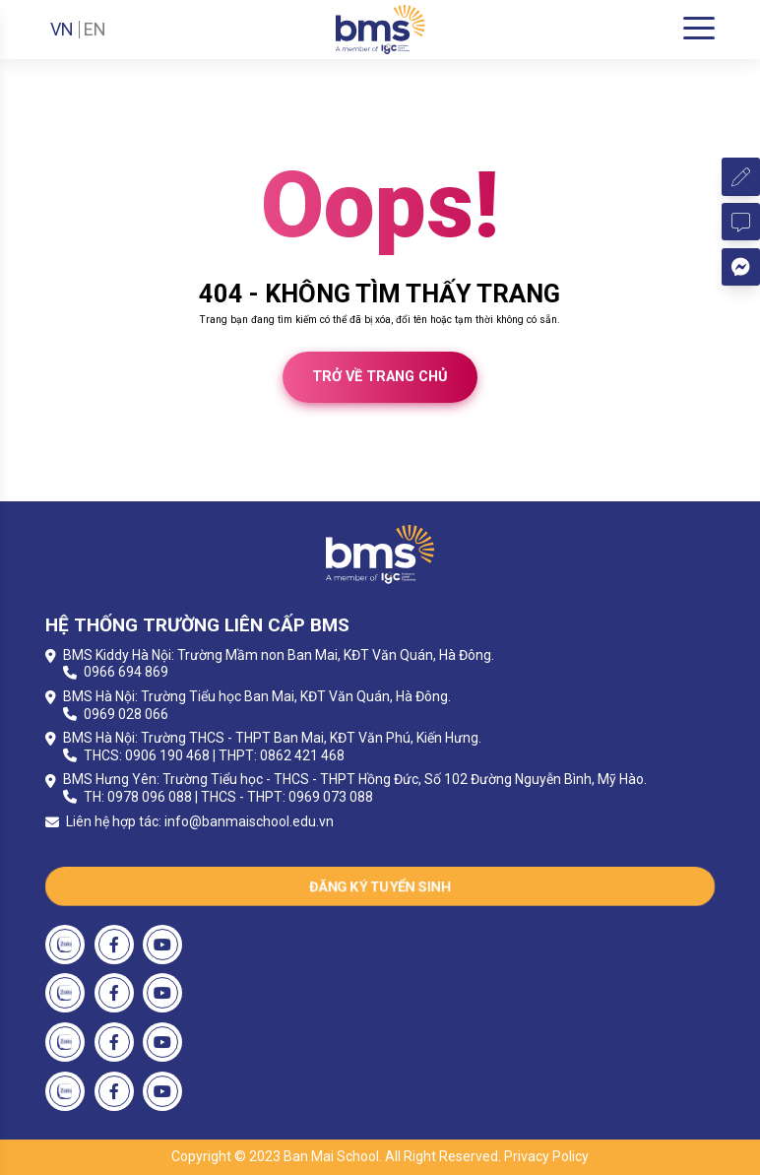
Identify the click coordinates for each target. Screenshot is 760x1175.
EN (95, 29)
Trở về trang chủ (380, 376)
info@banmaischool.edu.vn (249, 821)
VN (62, 29)
